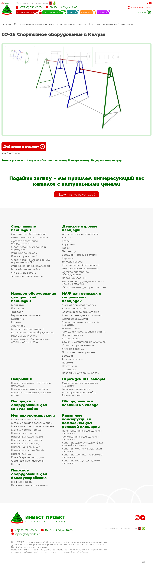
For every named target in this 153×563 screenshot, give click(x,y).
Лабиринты (18, 325)
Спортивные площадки (28, 24)
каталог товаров (25, 12)
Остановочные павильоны (27, 460)
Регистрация (144, 7)
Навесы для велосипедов (27, 436)
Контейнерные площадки (27, 457)
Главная (6, 24)
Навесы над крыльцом (25, 447)
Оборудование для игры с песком (84, 287)
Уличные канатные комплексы (30, 265)
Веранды (67, 258)
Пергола (67, 362)
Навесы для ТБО (21, 453)
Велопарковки (71, 338)
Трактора (17, 312)
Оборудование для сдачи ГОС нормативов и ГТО (30, 261)
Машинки (17, 305)
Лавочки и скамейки (75, 308)
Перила (16, 464)
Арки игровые (71, 328)
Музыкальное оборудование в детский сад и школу (30, 340)
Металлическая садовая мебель (32, 423)
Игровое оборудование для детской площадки (33, 297)
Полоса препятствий (24, 256)
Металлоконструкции (33, 415)
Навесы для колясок (24, 433)
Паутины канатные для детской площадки (81, 431)
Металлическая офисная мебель (32, 426)
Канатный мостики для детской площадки (82, 449)
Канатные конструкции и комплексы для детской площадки (81, 420)
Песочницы (69, 251)
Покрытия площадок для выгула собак (31, 393)
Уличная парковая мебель (79, 305)
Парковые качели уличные (78, 352)
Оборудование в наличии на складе (80, 403)
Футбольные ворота (23, 272)
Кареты (16, 322)
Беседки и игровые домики (79, 254)
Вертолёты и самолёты (25, 315)
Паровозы (17, 308)
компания (86, 12)
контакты (102, 12)
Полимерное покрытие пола (29, 389)
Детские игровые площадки (79, 228)
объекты (71, 12)
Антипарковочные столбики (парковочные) (79, 393)
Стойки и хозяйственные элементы (84, 342)
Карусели (68, 244)
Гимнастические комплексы (29, 237)
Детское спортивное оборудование (66, 24)
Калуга (7, 3)
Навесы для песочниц (25, 443)
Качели (66, 241)
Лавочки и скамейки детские (81, 312)
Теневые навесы (72, 261)
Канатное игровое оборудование (32, 332)
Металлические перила (26, 429)
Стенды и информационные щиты (84, 331)
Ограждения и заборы (83, 379)
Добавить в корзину (24, 146)
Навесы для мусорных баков (80, 373)
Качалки (67, 237)
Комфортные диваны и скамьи (82, 315)
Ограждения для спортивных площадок (80, 384)
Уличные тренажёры (24, 253)
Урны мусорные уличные (78, 345)
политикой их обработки (74, 552)
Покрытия (21, 379)
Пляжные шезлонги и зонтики (29, 485)
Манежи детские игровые (27, 329)
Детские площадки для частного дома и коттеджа (83, 282)
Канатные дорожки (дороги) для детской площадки (82, 443)
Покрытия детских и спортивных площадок (31, 384)
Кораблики (18, 318)
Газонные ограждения (76, 389)
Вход (133, 7)
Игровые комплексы (24, 336)
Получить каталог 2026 (76, 194)
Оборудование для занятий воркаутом (28, 248)
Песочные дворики (74, 278)
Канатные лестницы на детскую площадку (82, 455)
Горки (65, 247)
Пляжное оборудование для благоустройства (29, 474)
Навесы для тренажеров (26, 440)
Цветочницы (69, 366)
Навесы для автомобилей (27, 450)
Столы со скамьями (75, 318)
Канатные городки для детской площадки (81, 461)
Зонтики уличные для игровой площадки (80, 323)
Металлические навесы (26, 419)
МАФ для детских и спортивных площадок (81, 297)
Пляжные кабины (72, 335)
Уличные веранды (73, 348)
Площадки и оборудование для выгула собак (29, 404)
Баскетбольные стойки (25, 269)
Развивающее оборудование (81, 265)
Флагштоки (69, 369)
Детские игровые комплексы (80, 234)
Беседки (67, 355)
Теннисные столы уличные (27, 276)
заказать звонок (51, 12)
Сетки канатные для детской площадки (80, 437)
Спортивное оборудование (28, 234)
